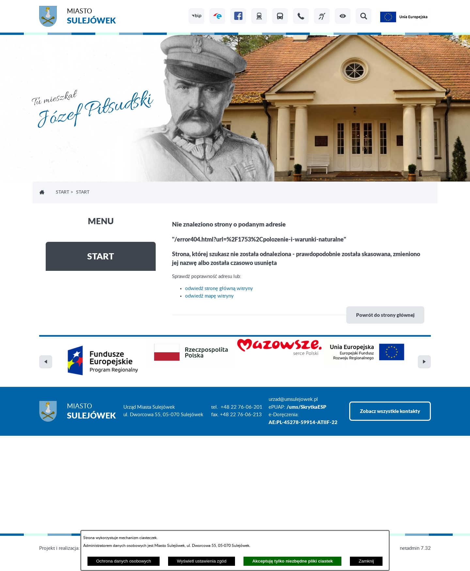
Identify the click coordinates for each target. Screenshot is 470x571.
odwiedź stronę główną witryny (219, 288)
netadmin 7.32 (415, 548)
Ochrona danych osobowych (123, 561)
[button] (343, 16)
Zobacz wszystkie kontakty (390, 411)
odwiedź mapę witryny (209, 296)
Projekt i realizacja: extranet (68, 548)
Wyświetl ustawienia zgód (202, 561)
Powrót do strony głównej (385, 314)
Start (62, 192)
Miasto (91, 17)
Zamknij (366, 561)
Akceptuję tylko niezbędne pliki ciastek (292, 561)
